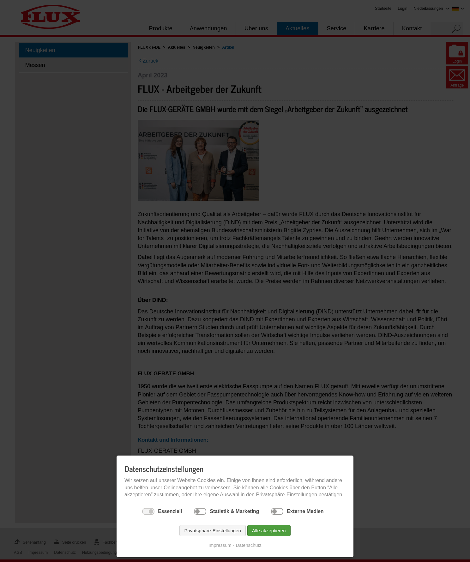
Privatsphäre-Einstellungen (212, 530)
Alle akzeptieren (269, 530)
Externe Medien (305, 511)
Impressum (219, 545)
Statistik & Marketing (234, 511)
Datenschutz (249, 545)
